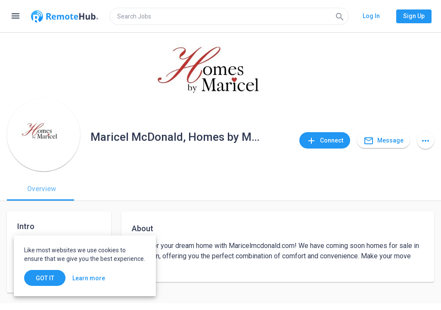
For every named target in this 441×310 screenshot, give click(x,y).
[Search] (339, 16)
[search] (229, 16)
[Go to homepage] (64, 16)
